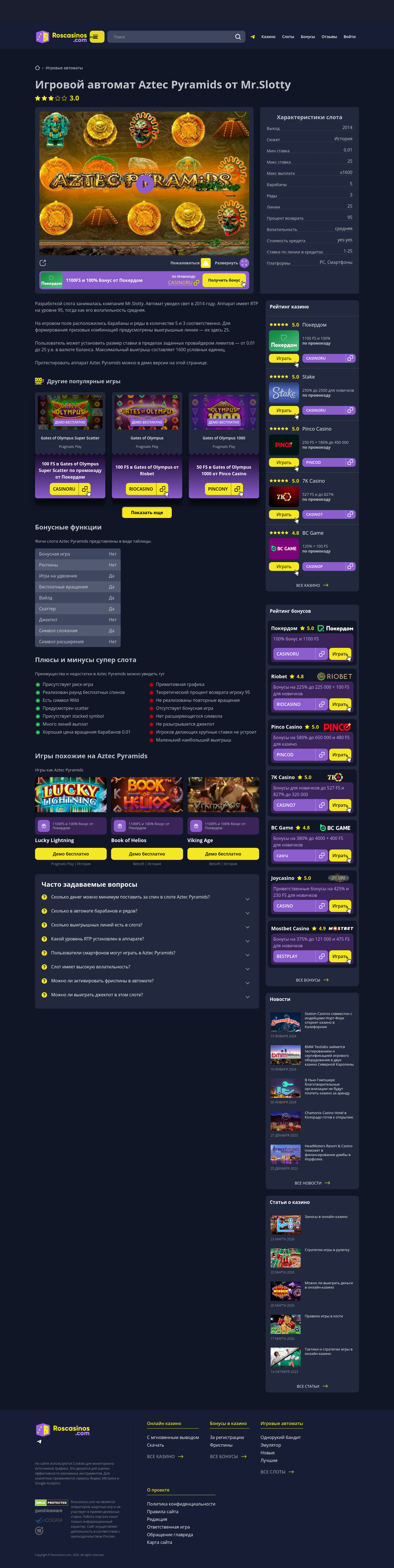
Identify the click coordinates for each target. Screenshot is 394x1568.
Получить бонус (224, 280)
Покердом (314, 324)
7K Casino (313, 480)
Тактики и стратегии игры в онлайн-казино (329, 1351)
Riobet (279, 676)
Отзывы (329, 36)
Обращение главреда (170, 1534)
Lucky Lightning (54, 840)
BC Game (313, 533)
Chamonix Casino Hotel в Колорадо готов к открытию (329, 1115)
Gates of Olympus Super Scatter (70, 437)
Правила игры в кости (324, 1316)
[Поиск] (238, 37)
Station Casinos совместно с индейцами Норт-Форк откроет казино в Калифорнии (328, 1020)
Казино (268, 36)
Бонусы (308, 36)
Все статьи (312, 1386)
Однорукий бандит (280, 1437)
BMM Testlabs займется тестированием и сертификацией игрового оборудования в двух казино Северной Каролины (329, 1055)
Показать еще (147, 513)
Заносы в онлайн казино (326, 1216)
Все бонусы (312, 980)
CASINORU (72, 489)
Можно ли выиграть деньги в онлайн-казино (329, 1285)
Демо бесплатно (70, 422)
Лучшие (268, 1460)
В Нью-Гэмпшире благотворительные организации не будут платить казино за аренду (327, 1086)
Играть (284, 358)
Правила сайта (162, 1511)
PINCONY (225, 489)
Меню (103, 36)
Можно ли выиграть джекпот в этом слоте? (97, 995)
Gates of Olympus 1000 (224, 437)
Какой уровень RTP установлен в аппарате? (97, 939)
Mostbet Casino (290, 928)
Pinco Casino (317, 428)
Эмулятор (270, 1445)
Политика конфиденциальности (181, 1504)
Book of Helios (128, 840)
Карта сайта (159, 1542)
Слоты (288, 36)
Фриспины (221, 1445)
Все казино (312, 585)
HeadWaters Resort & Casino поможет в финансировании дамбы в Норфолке (328, 1152)
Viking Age (200, 840)
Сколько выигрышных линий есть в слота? (96, 925)
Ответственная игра (168, 1527)
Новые (267, 1452)
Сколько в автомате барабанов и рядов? (94, 911)
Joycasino (282, 877)
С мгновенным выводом (173, 1437)
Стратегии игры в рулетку (327, 1249)
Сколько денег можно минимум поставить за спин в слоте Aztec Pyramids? (130, 897)
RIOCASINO (148, 489)
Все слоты (277, 1472)
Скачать (155, 1445)
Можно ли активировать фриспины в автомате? (102, 981)
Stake (308, 376)
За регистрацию (227, 1437)
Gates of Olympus (147, 437)
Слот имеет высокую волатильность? (90, 967)
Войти (350, 36)
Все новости (312, 1183)
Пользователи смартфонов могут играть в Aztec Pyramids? (113, 953)
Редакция (157, 1519)
